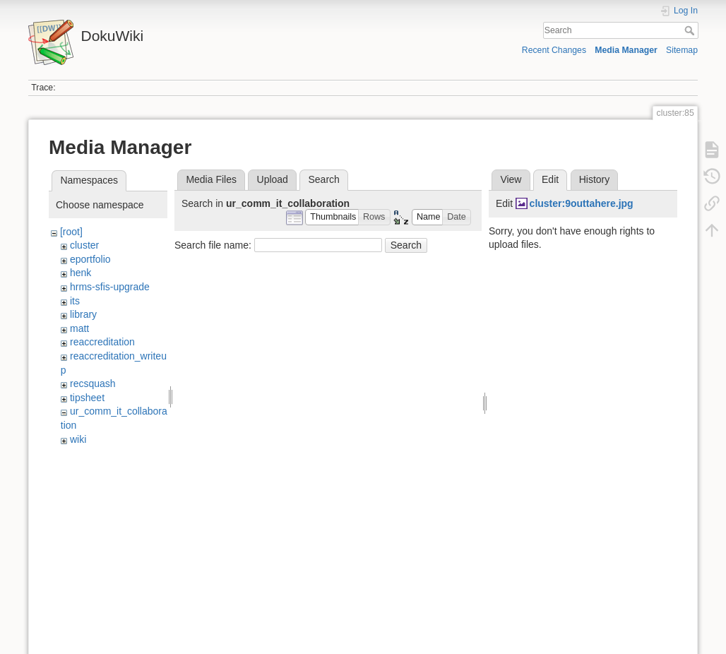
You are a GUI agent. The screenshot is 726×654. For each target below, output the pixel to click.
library (83, 314)
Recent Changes (554, 50)
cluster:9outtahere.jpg (581, 203)
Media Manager (626, 50)
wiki (78, 439)
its (75, 301)
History (594, 179)
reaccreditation (102, 341)
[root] (71, 231)
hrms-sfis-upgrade (110, 286)
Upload (272, 179)
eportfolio (90, 259)
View (510, 179)
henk (80, 272)
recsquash (93, 383)
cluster (84, 245)
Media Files (211, 179)
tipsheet (87, 397)
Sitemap (682, 50)
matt (79, 328)
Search (691, 30)
